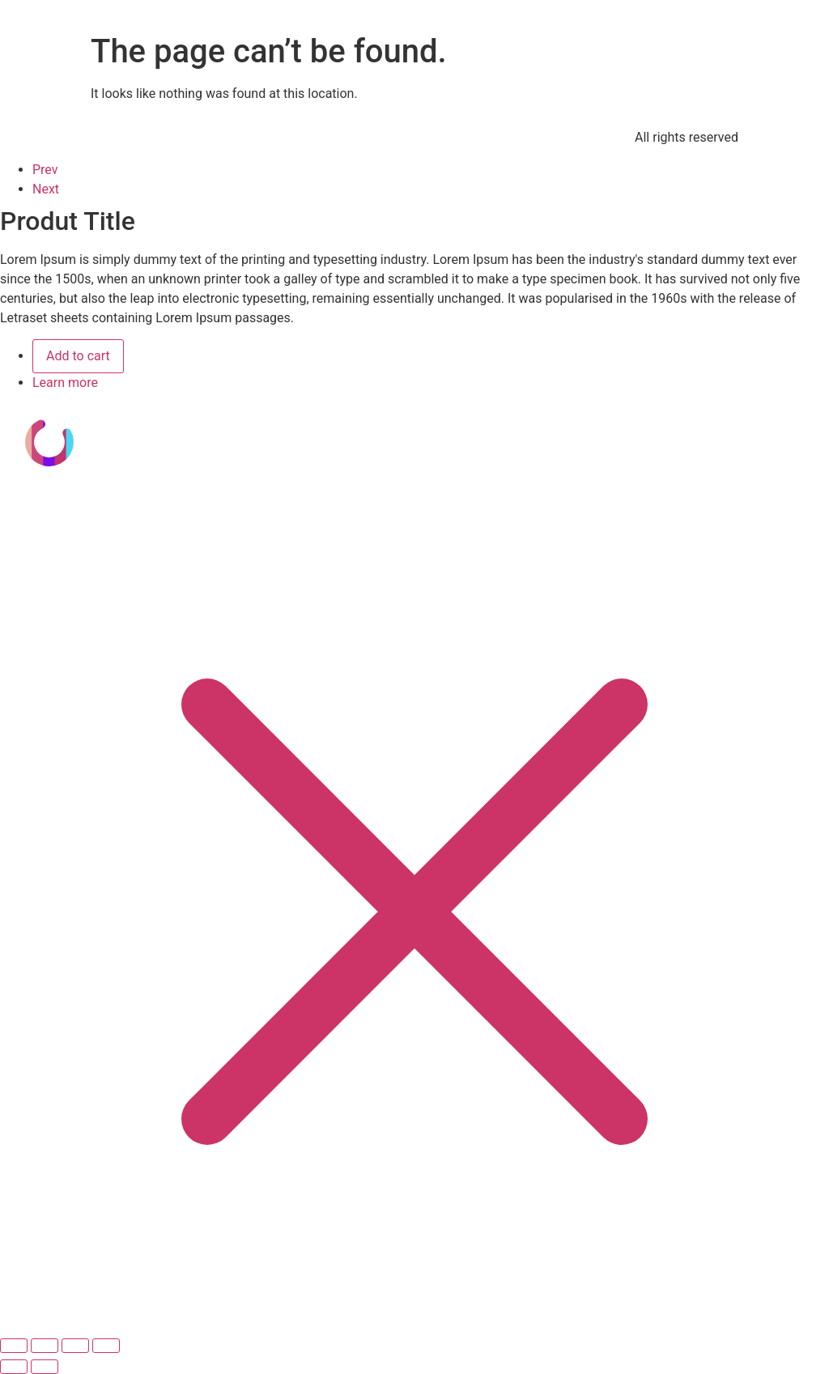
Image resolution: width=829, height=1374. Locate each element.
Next (45, 189)
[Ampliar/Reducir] (14, 1345)
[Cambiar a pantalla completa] (44, 1345)
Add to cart (78, 356)
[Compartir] (75, 1345)
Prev (45, 169)
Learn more (65, 382)
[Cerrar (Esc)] (106, 1345)
